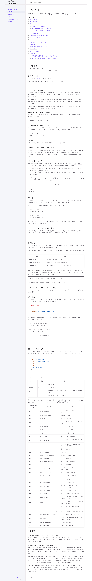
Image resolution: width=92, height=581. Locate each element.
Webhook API (11, 14)
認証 (31, 24)
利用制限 (32, 44)
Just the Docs (16, 577)
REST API (10, 12)
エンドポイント (34, 19)
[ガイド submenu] (24, 17)
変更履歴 (10, 21)
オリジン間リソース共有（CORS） (39, 46)
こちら (38, 78)
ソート (31, 40)
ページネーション (35, 37)
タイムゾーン (33, 49)
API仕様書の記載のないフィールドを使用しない (45, 56)
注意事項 (32, 53)
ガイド (9, 16)
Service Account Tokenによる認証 (41, 31)
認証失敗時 (35, 33)
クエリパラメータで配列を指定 (38, 42)
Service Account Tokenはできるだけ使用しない (45, 58)
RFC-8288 (39, 178)
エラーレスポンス (35, 51)
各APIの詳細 (33, 21)
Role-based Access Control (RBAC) (39, 35)
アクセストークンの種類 (38, 26)
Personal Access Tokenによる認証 (41, 28)
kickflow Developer (12, 2)
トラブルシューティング (14, 19)
